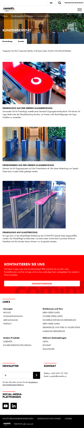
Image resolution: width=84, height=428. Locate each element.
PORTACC (7, 323)
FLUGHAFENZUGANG (13, 316)
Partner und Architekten (74, 3)
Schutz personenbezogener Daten (18, 419)
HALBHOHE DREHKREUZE (54, 331)
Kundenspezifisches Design (22, 16)
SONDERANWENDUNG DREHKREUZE (59, 320)
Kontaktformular (42, 283)
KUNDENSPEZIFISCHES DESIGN (17, 345)
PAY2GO (7, 312)
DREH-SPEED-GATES (51, 312)
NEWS (45, 341)
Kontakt (21, 41)
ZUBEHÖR (7, 341)
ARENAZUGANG (10, 320)
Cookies (68, 419)
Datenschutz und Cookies (49, 419)
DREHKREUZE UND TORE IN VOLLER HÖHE (61, 327)
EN (51, 3)
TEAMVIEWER (48, 349)
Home (5, 16)
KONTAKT (47, 345)
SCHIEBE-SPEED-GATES (53, 316)
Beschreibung (7, 41)
